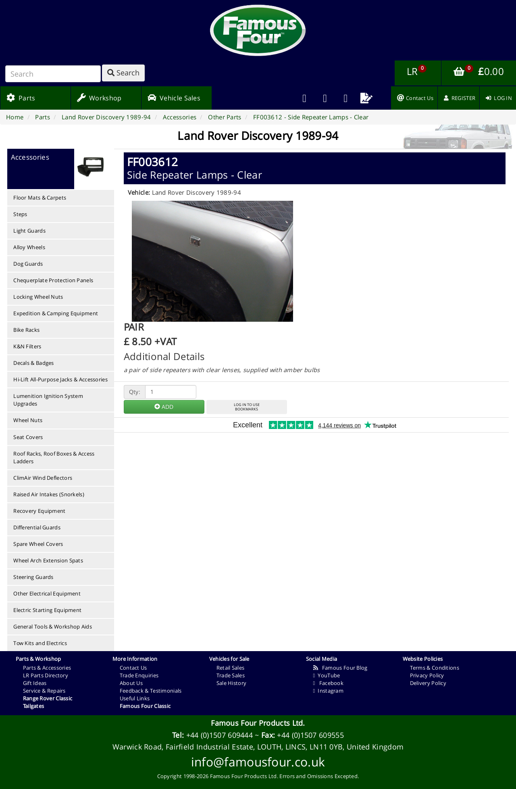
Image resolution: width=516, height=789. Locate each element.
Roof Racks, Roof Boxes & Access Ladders (53, 457)
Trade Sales (230, 675)
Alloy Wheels (29, 247)
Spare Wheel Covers (38, 544)
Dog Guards (28, 263)
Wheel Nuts (27, 420)
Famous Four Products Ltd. (258, 723)
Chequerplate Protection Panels (53, 280)
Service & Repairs (44, 690)
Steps (20, 214)
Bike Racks (26, 329)
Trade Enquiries (139, 675)
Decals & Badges (33, 362)
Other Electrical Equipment (47, 593)
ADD (163, 406)
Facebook (328, 683)
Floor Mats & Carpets (39, 197)
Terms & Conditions (434, 667)
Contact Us (133, 667)
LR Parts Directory (45, 675)
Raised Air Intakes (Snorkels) (48, 494)
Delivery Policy (428, 683)
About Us (131, 683)
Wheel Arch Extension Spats (48, 560)
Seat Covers (28, 437)
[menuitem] (325, 98)
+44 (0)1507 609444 (219, 735)
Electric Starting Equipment (47, 610)
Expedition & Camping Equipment (55, 313)
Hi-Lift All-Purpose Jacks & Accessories (60, 379)
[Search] (53, 73)
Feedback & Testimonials (151, 690)
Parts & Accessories (47, 667)
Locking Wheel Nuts (38, 296)
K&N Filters (27, 346)
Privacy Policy (427, 675)
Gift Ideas (35, 683)
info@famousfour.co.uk (258, 762)
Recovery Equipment (39, 510)
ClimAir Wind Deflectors (42, 477)
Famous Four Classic (145, 706)
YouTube (326, 675)
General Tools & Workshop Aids (52, 626)
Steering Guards (33, 577)
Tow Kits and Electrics (40, 643)
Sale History (231, 683)
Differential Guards (36, 527)
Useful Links (135, 698)
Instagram (328, 690)
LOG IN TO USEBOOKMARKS (247, 407)
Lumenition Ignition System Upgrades (48, 399)
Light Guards (29, 230)
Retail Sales (230, 667)
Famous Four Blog (340, 667)
